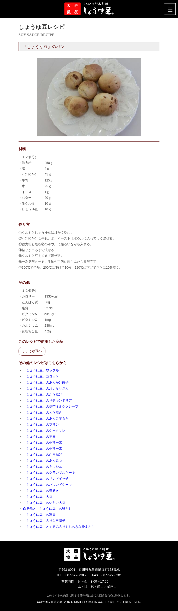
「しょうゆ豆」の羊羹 (39, 436)
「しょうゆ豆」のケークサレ (44, 430)
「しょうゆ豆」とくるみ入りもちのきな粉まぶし (59, 526)
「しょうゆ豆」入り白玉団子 (44, 520)
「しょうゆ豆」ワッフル (41, 370)
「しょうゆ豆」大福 (37, 496)
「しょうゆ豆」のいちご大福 (44, 502)
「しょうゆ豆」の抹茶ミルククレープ (50, 406)
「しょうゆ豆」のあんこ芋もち (46, 418)
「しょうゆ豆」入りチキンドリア (47, 400)
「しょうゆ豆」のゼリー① (42, 442)
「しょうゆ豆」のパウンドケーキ (47, 484)
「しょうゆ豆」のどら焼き (42, 412)
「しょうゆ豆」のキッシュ (42, 466)
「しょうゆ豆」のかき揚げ (42, 454)
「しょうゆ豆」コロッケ (41, 376)
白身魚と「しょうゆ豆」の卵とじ (47, 508)
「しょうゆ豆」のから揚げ (42, 394)
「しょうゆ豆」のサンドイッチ (46, 478)
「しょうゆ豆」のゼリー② (42, 448)
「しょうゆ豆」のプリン (41, 424)
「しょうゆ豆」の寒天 (39, 514)
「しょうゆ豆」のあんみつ (42, 460)
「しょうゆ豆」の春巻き (41, 490)
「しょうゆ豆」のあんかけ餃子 (46, 382)
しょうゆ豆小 (32, 351)
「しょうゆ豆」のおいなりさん (46, 388)
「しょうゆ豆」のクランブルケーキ (49, 472)
